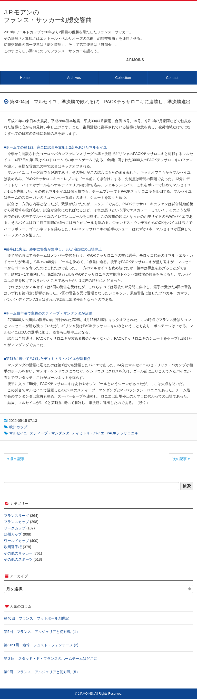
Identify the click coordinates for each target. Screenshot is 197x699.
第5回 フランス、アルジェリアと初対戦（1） (42, 632)
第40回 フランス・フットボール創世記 (36, 618)
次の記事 (181, 459)
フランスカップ (16, 522)
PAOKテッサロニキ (122, 433)
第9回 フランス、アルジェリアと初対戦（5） (42, 672)
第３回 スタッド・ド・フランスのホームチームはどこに (50, 658)
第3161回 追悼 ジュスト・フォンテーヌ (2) (41, 645)
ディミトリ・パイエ (88, 433)
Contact (172, 78)
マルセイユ (18, 433)
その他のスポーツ (18, 559)
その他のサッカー (18, 553)
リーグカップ (14, 528)
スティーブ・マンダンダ (49, 433)
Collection (123, 78)
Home (24, 78)
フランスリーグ (16, 516)
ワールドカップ (16, 541)
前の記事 (16, 459)
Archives (74, 78)
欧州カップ (18, 427)
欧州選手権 (13, 547)
